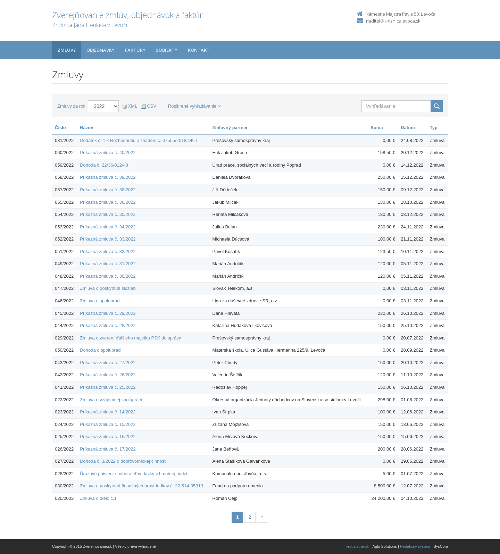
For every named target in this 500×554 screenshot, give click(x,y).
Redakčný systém (415, 546)
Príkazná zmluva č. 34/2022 (107, 226)
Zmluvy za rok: (72, 106)
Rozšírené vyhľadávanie (194, 106)
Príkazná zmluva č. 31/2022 (107, 263)
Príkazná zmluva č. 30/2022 (107, 276)
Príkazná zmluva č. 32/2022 (107, 251)
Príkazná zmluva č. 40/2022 (107, 152)
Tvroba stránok (356, 546)
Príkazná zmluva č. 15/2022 (107, 424)
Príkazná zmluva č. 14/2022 (107, 411)
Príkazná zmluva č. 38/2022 (107, 189)
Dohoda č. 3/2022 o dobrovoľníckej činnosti (123, 461)
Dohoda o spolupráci (100, 350)
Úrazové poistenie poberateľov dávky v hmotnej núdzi (133, 473)
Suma (376, 127)
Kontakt (199, 50)
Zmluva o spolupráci (100, 300)
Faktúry (135, 50)
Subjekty (166, 50)
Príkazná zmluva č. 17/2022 (107, 449)
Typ (434, 127)
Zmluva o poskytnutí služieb (107, 288)
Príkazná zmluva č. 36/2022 (107, 202)
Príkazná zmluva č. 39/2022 (107, 177)
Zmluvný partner (230, 127)
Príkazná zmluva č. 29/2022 (107, 313)
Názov (86, 127)
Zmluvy (66, 50)
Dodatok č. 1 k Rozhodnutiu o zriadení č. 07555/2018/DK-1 (139, 140)
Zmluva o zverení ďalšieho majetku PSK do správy (130, 338)
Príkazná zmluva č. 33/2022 (107, 239)
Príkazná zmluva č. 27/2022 (107, 362)
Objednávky (100, 50)
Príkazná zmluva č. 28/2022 (107, 325)
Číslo (60, 127)
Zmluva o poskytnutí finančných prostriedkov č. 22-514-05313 (141, 485)
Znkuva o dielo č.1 (98, 498)
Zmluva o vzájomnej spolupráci (111, 399)
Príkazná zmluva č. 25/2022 (107, 387)
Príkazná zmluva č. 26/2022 (107, 374)
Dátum (408, 127)
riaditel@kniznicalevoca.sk (393, 21)
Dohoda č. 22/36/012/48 (104, 165)
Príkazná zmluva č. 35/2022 (107, 214)
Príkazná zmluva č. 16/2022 (107, 436)
